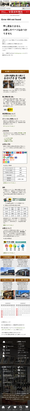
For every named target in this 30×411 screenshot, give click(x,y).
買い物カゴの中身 (8, 347)
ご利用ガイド (21, 344)
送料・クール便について (23, 353)
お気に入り (15, 407)
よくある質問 (21, 346)
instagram (21, 376)
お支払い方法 (21, 350)
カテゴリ (9, 407)
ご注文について (21, 348)
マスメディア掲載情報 (8, 378)
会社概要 (5, 369)
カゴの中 (27, 407)
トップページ (5, 15)
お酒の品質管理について (8, 372)
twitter (21, 373)
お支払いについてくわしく (9, 182)
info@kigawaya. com (19, 53)
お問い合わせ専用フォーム (7, 329)
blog (20, 367)
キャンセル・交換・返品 (23, 358)
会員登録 (6, 353)
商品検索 (6, 350)
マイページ (7, 356)
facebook (21, 370)
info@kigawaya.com (20, 327)
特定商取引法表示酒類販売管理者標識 (7, 375)
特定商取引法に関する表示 (9, 115)
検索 (21, 407)
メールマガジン (6, 385)
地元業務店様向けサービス (8, 383)
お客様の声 (5, 380)
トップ (3, 407)
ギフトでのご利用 (22, 355)
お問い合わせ (21, 361)
